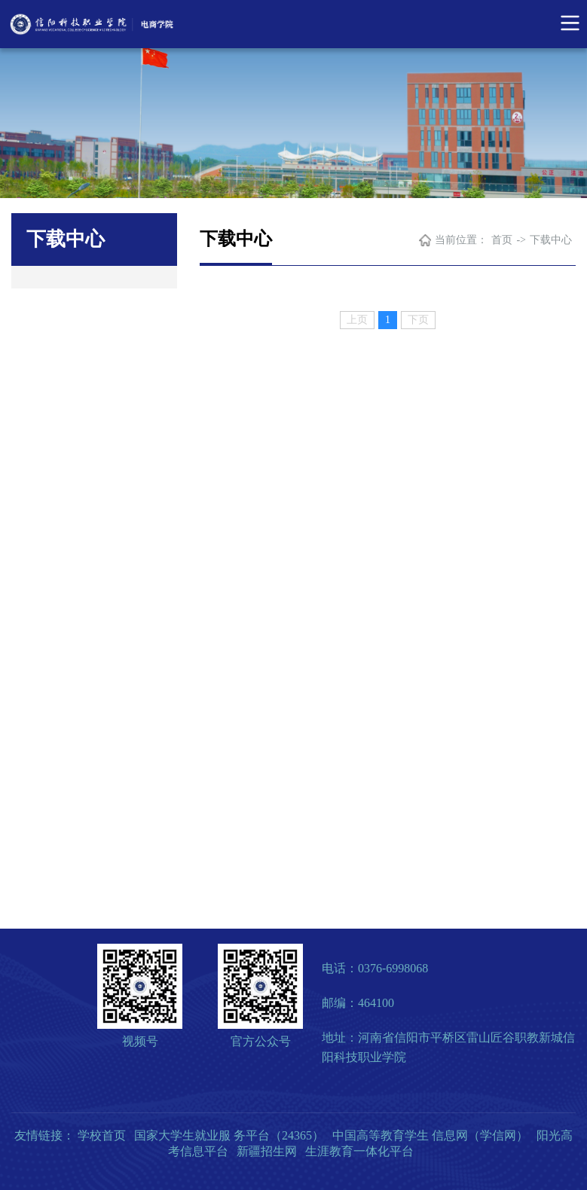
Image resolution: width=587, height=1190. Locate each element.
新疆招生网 (267, 1151)
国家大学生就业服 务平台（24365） (229, 1135)
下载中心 (551, 240)
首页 (501, 240)
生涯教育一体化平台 (359, 1151)
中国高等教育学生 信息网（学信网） (430, 1135)
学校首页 (102, 1135)
